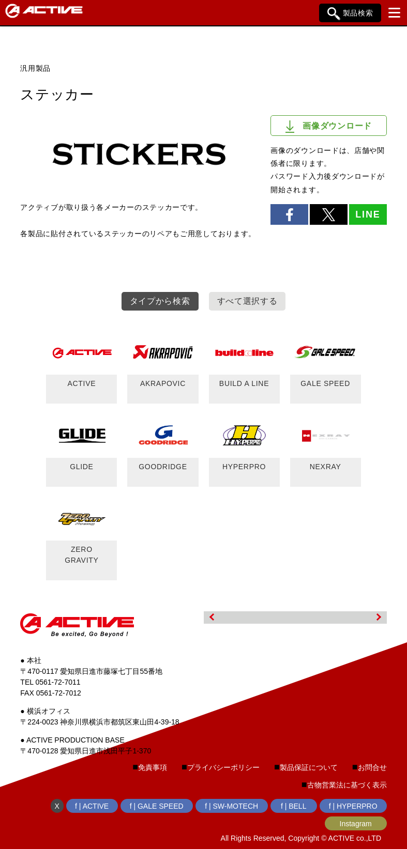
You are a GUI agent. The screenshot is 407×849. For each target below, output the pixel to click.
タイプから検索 (160, 301)
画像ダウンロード (328, 126)
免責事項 (152, 767)
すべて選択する (247, 301)
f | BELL (294, 806)
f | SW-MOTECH (231, 806)
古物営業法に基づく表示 (347, 785)
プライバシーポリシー (223, 767)
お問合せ (372, 767)
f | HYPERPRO (353, 806)
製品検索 (350, 13)
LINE (367, 214)
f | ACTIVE (92, 806)
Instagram (356, 824)
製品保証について (309, 767)
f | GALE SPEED (157, 806)
